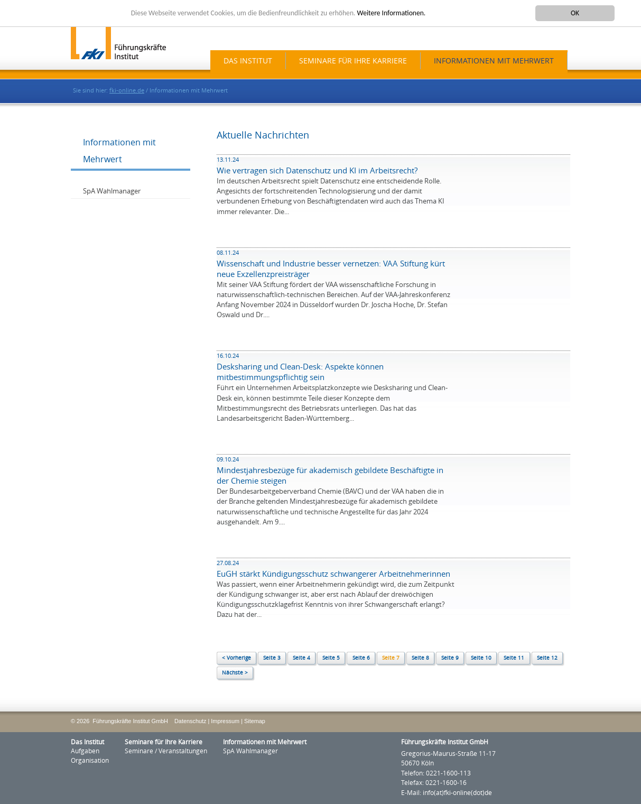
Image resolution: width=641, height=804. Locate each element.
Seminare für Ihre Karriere (353, 61)
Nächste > (235, 673)
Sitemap (254, 721)
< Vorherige (236, 658)
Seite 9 (450, 658)
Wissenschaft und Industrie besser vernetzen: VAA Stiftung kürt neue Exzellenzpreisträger (331, 264)
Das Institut (248, 61)
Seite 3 (272, 658)
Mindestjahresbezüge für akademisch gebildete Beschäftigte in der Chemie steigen (330, 471)
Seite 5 (331, 658)
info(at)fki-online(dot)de (457, 793)
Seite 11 (514, 658)
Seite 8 (420, 658)
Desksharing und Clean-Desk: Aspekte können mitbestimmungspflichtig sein (300, 367)
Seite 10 (481, 658)
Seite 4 (301, 658)
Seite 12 (547, 658)
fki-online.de (126, 90)
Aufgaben (85, 751)
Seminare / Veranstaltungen (166, 751)
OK (575, 12)
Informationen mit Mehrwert (494, 61)
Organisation (90, 760)
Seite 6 (361, 658)
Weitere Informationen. (391, 12)
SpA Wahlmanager (112, 191)
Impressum (225, 721)
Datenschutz (190, 721)
